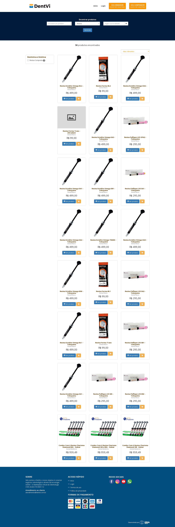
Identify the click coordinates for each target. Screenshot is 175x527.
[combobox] (87, 23)
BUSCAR (87, 30)
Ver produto (69, 99)
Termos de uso (75, 487)
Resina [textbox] (79, 24)
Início (72, 481)
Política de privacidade (78, 491)
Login (72, 484)
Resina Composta (36, 60)
